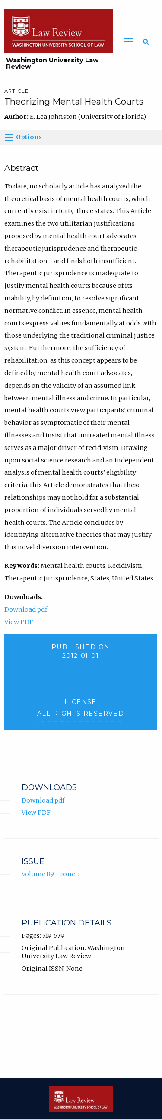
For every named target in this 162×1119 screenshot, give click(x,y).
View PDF (18, 622)
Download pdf (25, 609)
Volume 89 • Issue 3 (51, 874)
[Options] (9, 137)
